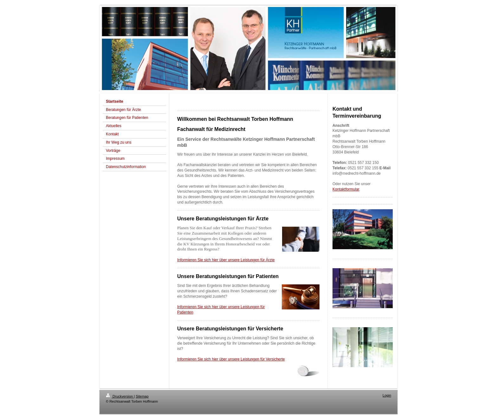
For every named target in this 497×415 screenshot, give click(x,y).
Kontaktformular (345, 189)
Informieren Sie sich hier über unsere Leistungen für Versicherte (231, 359)
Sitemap (142, 396)
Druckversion (120, 396)
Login (387, 395)
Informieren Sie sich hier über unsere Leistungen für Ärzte (226, 260)
